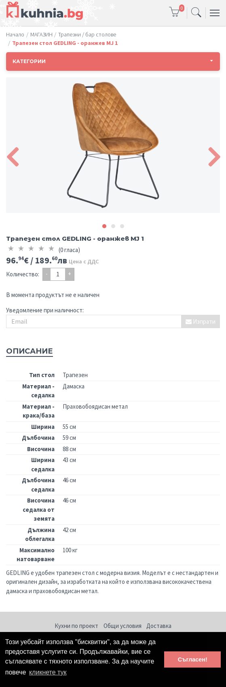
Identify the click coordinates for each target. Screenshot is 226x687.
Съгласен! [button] (192, 659)
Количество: (22, 274)
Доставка (158, 626)
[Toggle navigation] (196, 13)
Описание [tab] (29, 351)
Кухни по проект (76, 626)
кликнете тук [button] (48, 672)
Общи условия (122, 626)
